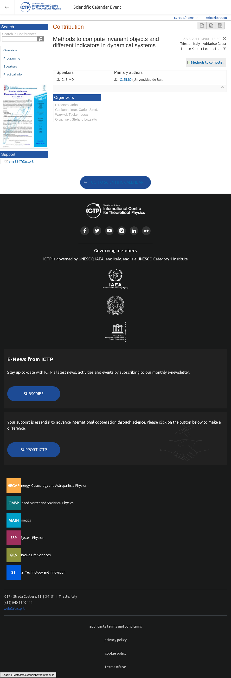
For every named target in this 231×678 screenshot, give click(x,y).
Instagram (121, 230)
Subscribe (34, 394)
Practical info (12, 74)
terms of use (115, 667)
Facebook (84, 230)
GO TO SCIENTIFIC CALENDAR (117, 182)
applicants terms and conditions (115, 626)
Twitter (97, 230)
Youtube (109, 230)
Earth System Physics (28, 538)
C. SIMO (126, 79)
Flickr (146, 230)
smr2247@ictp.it (21, 161)
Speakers (10, 66)
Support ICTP (34, 449)
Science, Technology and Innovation (38, 572)
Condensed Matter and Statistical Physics (43, 503)
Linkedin (134, 230)
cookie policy (115, 653)
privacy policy (115, 640)
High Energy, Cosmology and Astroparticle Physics (49, 486)
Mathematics (21, 520)
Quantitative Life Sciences (31, 555)
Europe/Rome (184, 17)
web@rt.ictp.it (14, 608)
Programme (11, 58)
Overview (10, 50)
